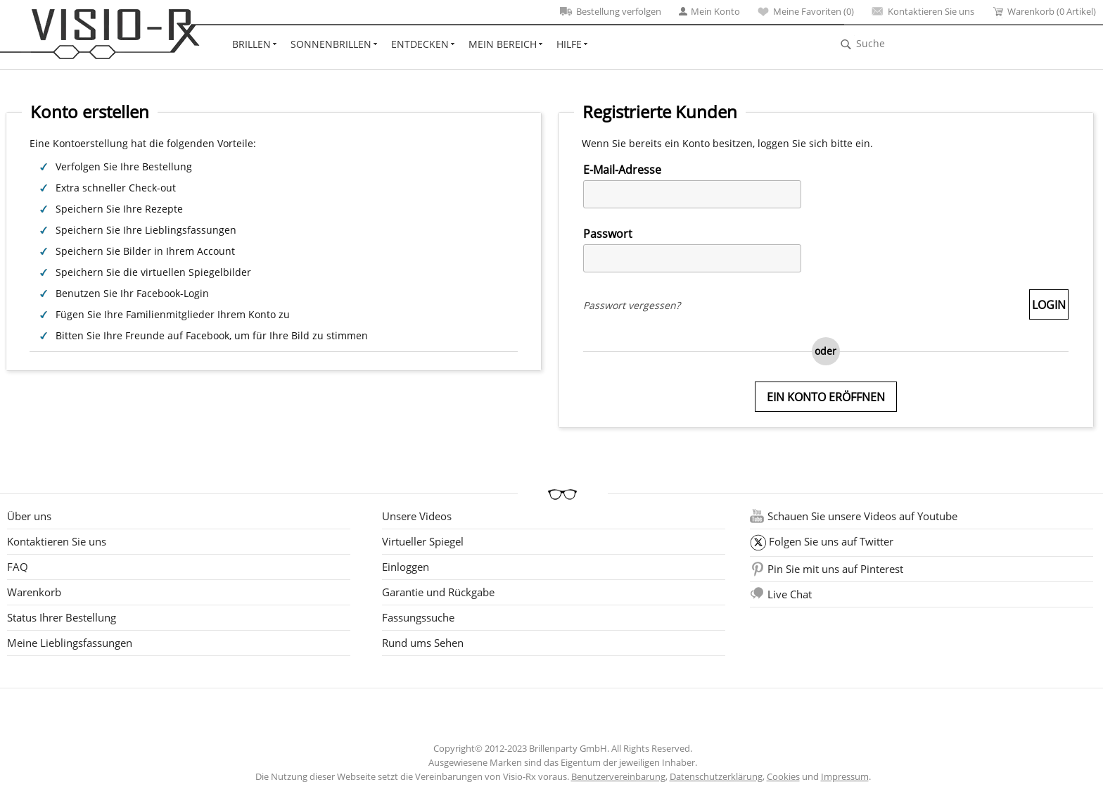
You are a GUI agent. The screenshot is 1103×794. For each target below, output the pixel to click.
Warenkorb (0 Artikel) (1044, 11)
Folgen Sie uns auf (831, 541)
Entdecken (420, 44)
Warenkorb (34, 592)
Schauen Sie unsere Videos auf (862, 516)
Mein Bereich (502, 44)
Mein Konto (709, 11)
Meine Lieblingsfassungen (69, 643)
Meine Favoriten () (806, 11)
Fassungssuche (418, 617)
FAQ (17, 567)
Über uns (29, 516)
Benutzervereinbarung (618, 776)
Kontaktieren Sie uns (923, 11)
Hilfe (569, 44)
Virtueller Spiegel (423, 541)
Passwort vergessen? (631, 305)
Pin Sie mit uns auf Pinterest (835, 569)
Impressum (845, 776)
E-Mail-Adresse (622, 169)
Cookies (783, 776)
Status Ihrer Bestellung (61, 617)
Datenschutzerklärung (716, 776)
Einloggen (405, 567)
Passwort (607, 233)
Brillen (251, 44)
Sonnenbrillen (331, 44)
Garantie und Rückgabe (438, 592)
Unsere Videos (417, 516)
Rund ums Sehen (423, 643)
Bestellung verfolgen (610, 11)
